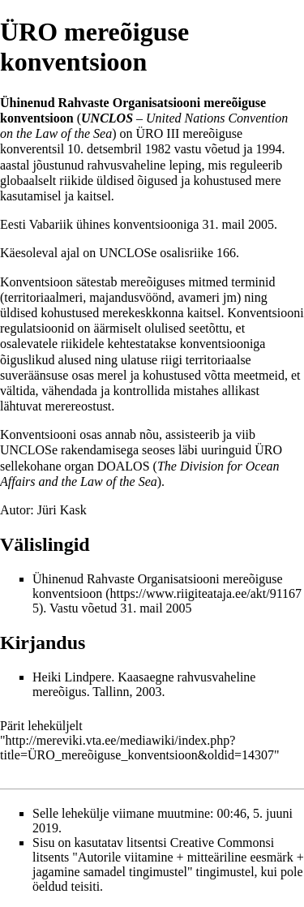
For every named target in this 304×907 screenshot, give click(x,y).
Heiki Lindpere (71, 677)
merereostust (78, 406)
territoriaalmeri (43, 297)
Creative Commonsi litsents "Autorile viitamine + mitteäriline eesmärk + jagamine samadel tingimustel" (168, 857)
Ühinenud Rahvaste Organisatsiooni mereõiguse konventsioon (157, 586)
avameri (199, 297)
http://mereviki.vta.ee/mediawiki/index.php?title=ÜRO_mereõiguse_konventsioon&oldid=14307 (137, 747)
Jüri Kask (62, 510)
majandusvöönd (130, 297)
